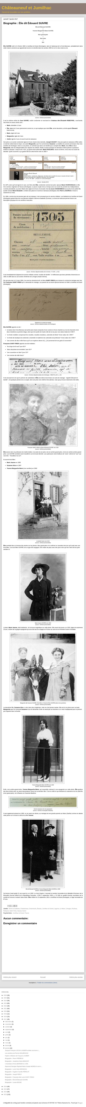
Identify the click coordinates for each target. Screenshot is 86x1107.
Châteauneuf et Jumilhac (26, 7)
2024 (5, 1000)
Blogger (80, 1103)
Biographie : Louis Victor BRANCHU (16, 1069)
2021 (5, 1008)
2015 (5, 1089)
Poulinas (74, 908)
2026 (5, 995)
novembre (8, 1024)
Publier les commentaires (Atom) (47, 982)
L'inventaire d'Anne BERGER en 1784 (16, 1064)
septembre (8, 1029)
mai (6, 1040)
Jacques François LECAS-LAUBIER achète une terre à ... (22, 1050)
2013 (5, 1094)
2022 (5, 1006)
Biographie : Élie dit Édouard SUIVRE (16, 1080)
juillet (7, 1035)
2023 (5, 1003)
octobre (7, 1027)
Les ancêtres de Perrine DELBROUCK (16, 1053)
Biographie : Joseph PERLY (13, 1074)
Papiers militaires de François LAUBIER (17, 1056)
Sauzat (19, 911)
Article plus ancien (76, 977)
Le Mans (62, 908)
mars (7, 1043)
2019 (5, 1014)
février (7, 1045)
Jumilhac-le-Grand (47, 908)
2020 (5, 1011)
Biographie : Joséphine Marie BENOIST (17, 1061)
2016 (5, 1086)
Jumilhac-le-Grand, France (21, 913)
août (6, 1032)
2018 (5, 1016)
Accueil (43, 977)
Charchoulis (32, 908)
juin (6, 1037)
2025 (5, 998)
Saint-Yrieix (13, 911)
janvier (7, 1048)
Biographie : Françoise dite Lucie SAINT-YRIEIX (19, 1077)
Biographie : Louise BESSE (13, 1082)
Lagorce (56, 908)
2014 (5, 1092)
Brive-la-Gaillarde (14, 908)
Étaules (39, 908)
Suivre (24, 911)
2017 (5, 1019)
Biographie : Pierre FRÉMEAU (14, 1058)
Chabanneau (24, 908)
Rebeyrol (6, 911)
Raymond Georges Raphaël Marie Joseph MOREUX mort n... (23, 1066)
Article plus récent (9, 977)
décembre (8, 1021)
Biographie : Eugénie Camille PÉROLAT (17, 1072)
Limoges (68, 908)
